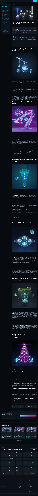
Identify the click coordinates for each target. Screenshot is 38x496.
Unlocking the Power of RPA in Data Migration (5, 8)
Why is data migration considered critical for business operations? (5, 20)
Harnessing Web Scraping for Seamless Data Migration (5, 14)
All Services (30, 486)
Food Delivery (20, 485)
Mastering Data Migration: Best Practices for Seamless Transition (5, 12)
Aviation (20, 487)
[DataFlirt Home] (3, 1)
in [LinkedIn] (4, 486)
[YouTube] (20, 32)
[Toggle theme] (32, 1)
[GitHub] (19, 32)
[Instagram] (18, 32)
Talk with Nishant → (24, 32)
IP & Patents (30, 491)
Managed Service (31, 490)
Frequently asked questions (5, 18)
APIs (30, 315)
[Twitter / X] (16, 32)
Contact (30, 485)
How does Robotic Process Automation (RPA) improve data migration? (6, 23)
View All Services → (33, 449)
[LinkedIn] (15, 32)
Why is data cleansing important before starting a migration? (5, 32)
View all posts (19, 440)
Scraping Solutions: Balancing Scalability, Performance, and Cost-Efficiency (5, 16)
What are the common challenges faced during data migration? (5, 25)
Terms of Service (35, 494)
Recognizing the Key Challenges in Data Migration (5, 10)
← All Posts (13, 4)
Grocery (20, 488)
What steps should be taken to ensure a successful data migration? (6, 27)
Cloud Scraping (31, 489)
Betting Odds (20, 486)
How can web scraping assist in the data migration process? (5, 30)
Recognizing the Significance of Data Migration (5, 6)
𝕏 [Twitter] (1, 486)
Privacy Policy (31, 494)
